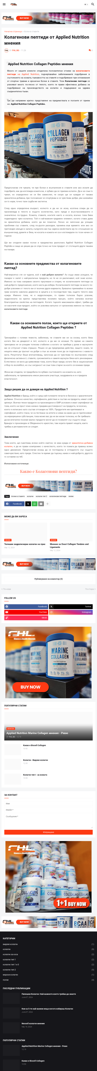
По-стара (89, 589)
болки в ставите (31, 31)
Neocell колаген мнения (33, 1023)
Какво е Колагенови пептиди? (48, 471)
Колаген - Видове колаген (35, 760)
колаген (30, 496)
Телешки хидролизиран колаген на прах (24, 544)
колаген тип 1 (48, 959)
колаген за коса (48, 954)
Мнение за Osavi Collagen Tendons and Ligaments (69, 545)
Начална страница (13, 31)
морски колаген (48, 974)
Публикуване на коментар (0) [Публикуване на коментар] (48, 579)
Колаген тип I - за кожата (35, 775)
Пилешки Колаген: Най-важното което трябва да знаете (49, 994)
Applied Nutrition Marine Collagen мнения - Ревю (44, 1046)
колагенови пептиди (58, 496)
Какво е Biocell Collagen (34, 745)
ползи (48, 980)
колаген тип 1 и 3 (48, 964)
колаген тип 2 (41, 496)
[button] (4, 4)
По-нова (7, 589)
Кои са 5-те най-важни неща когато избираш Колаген (47, 1009)
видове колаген (48, 944)
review (71, 496)
